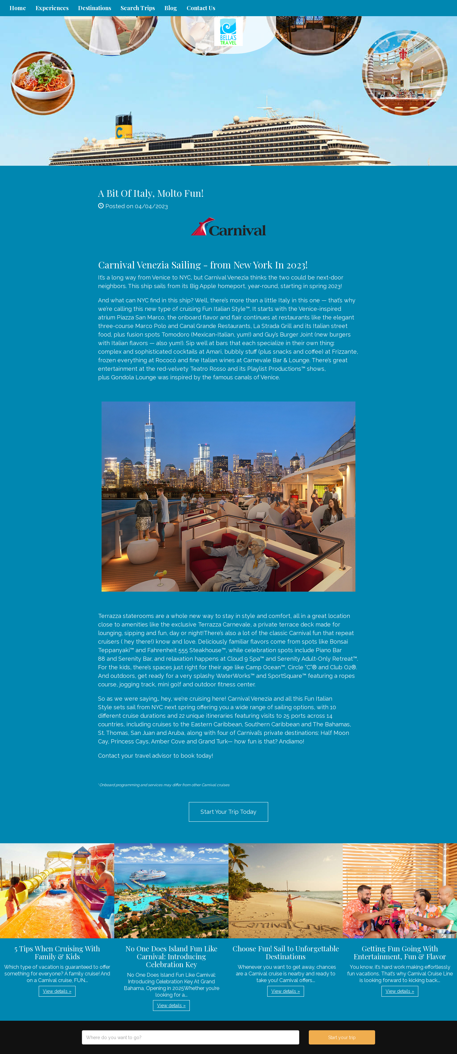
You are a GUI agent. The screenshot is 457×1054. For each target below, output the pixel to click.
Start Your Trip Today (228, 811)
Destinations (94, 8)
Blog (170, 8)
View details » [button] (57, 991)
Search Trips (138, 8)
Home (18, 8)
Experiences (52, 8)
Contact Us (201, 8)
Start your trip (342, 1037)
